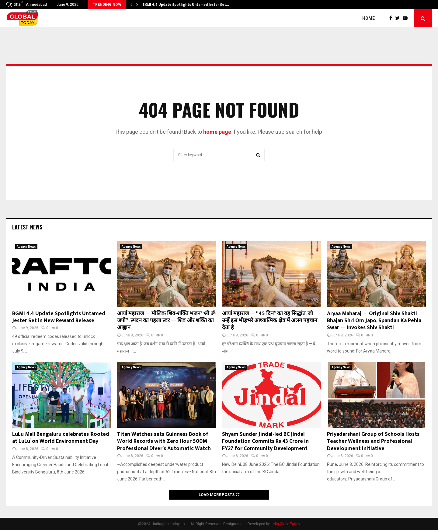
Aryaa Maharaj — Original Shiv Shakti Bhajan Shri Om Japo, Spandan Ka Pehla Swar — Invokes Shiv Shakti (374, 320)
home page (217, 132)
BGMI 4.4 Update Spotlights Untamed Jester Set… (186, 5)
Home (368, 18)
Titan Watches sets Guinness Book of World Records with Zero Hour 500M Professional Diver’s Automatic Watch (164, 441)
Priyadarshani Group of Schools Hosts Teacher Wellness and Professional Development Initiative (373, 441)
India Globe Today (285, 524)
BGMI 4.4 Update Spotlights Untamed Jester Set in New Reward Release (58, 317)
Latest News (27, 227)
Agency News (26, 246)
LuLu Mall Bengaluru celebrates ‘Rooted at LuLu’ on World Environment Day (60, 438)
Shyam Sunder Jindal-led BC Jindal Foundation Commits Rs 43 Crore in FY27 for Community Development (265, 441)
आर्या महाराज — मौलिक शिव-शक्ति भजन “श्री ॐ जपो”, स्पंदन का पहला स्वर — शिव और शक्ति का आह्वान (166, 320)
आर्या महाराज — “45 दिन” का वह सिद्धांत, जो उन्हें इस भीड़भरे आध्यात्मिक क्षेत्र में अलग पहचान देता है (269, 320)
